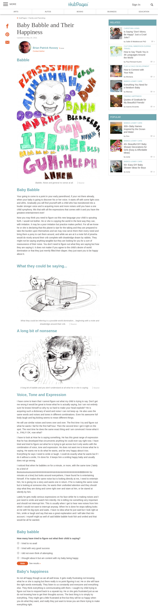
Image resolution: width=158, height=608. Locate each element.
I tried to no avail (29, 543)
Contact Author (39, 51)
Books (80, 12)
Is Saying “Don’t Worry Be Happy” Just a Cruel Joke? (135, 35)
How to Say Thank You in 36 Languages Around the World (136, 55)
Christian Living (132, 28)
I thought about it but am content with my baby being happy (49, 558)
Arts (16, 12)
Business (112, 12)
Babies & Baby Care (133, 81)
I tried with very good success (35, 548)
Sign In (136, 4)
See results (34, 563)
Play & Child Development (136, 66)
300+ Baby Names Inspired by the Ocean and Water (134, 129)
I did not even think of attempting (37, 553)
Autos (48, 12)
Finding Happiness (133, 96)
